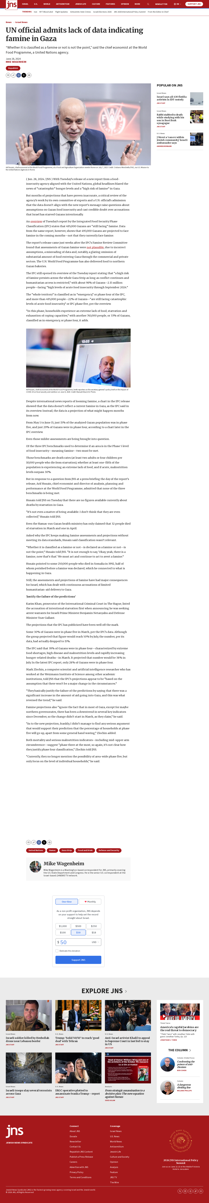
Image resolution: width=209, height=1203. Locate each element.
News (9, 22)
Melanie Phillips (184, 1090)
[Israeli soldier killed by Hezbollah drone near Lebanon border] (29, 1015)
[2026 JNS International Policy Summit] (181, 1141)
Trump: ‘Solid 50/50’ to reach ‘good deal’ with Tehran (77, 1039)
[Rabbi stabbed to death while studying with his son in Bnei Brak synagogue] (196, 116)
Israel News (21, 22)
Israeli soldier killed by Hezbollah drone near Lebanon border (27, 1039)
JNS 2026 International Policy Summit (130, 12)
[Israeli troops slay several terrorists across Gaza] (29, 1068)
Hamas (52, 850)
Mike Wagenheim (16, 62)
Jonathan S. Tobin (168, 1040)
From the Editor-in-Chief (158, 12)
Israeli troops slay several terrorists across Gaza (29, 1092)
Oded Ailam (110, 1100)
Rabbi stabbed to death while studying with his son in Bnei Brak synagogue (170, 119)
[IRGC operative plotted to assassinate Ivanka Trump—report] (78, 1068)
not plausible (95, 247)
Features (110, 4)
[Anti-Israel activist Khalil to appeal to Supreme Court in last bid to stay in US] (128, 1015)
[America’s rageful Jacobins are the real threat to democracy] (180, 1011)
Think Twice (165, 1023)
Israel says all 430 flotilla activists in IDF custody (172, 98)
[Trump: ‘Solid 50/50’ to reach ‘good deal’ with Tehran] (78, 1015)
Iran (35, 12)
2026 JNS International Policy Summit (180, 1161)
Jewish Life (80, 4)
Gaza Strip (67, 850)
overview (36, 221)
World (47, 4)
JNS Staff (161, 103)
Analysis (108, 1086)
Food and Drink (85, 850)
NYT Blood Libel (46, 12)
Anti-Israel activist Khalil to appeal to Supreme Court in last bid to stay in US (127, 1041)
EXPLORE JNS (104, 991)
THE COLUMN (180, 1050)
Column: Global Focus (185, 1058)
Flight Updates (61, 12)
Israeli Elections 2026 (102, 12)
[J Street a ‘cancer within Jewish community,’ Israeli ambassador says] (196, 139)
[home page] (11, 5)
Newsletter (161, 4)
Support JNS (194, 4)
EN (178, 4)
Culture (96, 4)
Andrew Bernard (164, 146)
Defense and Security (109, 850)
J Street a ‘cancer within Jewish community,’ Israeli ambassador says (172, 140)
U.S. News (161, 133)
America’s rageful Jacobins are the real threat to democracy (179, 1028)
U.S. (36, 4)
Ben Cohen (181, 1070)
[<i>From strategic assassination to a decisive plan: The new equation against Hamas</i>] (128, 1068)
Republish (13, 68)
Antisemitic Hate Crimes (80, 12)
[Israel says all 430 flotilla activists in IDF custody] (196, 98)
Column (180, 1081)
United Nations (36, 850)
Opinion (125, 4)
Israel (25, 4)
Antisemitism (62, 4)
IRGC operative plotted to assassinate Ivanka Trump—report (77, 1092)
